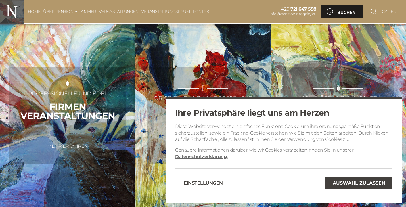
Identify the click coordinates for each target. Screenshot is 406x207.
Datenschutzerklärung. (201, 156)
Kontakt (202, 11)
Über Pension (60, 11)
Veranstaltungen (119, 11)
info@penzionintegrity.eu (293, 13)
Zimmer (88, 11)
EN (393, 11)
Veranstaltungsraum (165, 11)
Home (34, 11)
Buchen (346, 12)
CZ (384, 11)
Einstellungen (203, 183)
